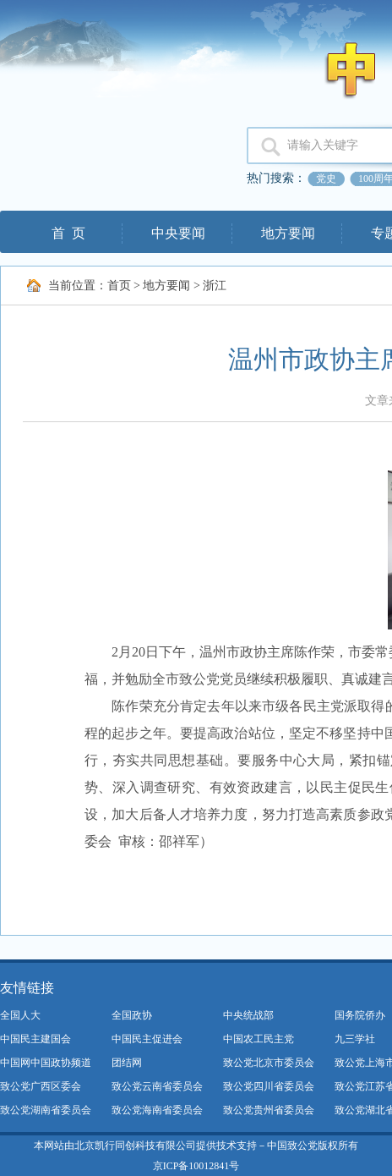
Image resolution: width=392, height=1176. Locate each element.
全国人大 (20, 1015)
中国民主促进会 (147, 1039)
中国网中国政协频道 (45, 1063)
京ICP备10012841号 (196, 1166)
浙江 (214, 285)
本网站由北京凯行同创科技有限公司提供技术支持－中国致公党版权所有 (196, 1145)
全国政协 (132, 1015)
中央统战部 (248, 1015)
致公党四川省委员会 (268, 1086)
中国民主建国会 (35, 1039)
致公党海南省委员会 (157, 1110)
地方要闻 (288, 233)
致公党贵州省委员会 (268, 1110)
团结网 (127, 1063)
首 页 (68, 233)
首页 (119, 285)
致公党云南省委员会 (157, 1086)
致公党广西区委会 (40, 1086)
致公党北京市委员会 (268, 1063)
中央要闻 (178, 233)
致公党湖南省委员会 (45, 1110)
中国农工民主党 (258, 1039)
